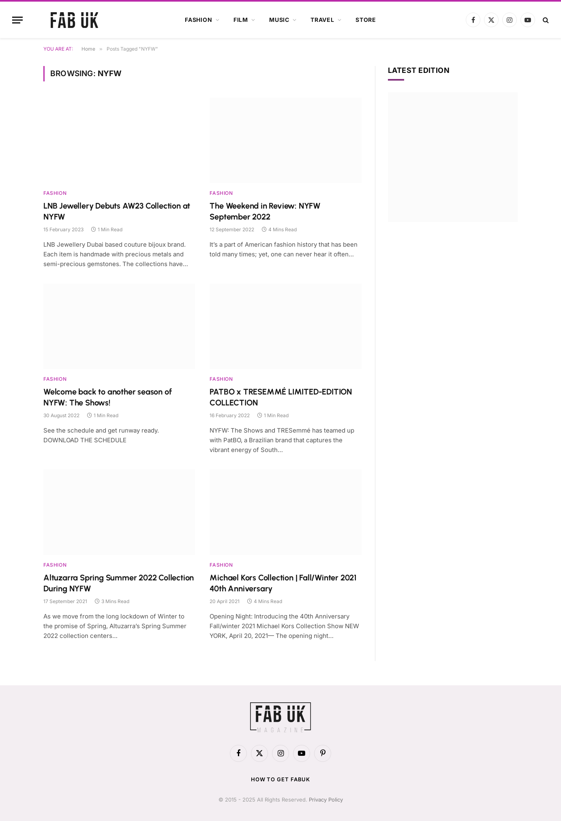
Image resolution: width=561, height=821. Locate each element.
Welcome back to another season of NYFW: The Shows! (107, 397)
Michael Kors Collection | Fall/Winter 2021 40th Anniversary (283, 583)
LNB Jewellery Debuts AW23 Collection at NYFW (116, 211)
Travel (322, 19)
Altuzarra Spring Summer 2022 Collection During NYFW (118, 583)
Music (279, 19)
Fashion (198, 19)
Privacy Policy (326, 799)
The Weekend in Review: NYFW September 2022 (265, 211)
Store (365, 19)
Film (240, 19)
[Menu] (17, 20)
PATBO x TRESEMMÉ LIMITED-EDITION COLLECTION (281, 397)
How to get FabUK (280, 779)
